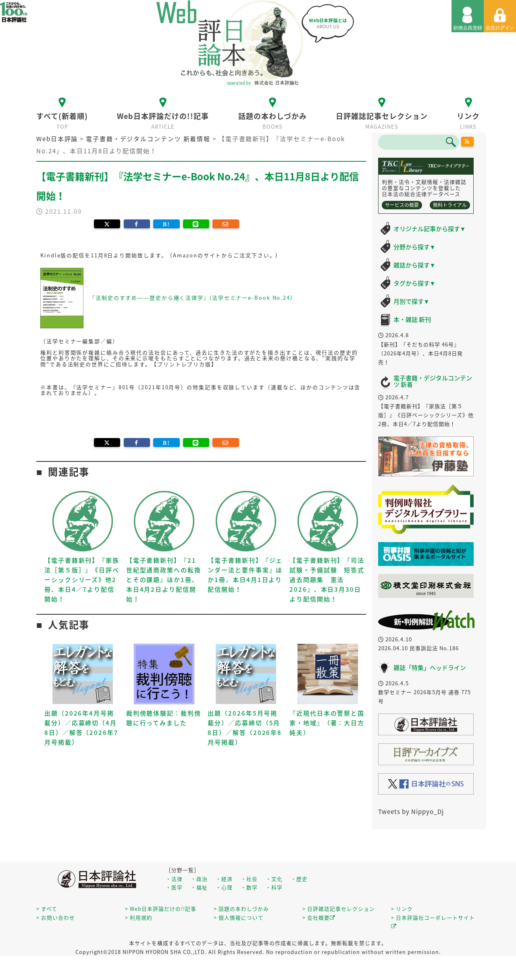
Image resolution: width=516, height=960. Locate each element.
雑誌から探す (414, 265)
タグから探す (414, 283)
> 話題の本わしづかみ (241, 908)
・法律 (174, 879)
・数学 (249, 887)
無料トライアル (450, 205)
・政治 (199, 879)
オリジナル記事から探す (429, 228)
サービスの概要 (402, 205)
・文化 (274, 879)
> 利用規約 (138, 917)
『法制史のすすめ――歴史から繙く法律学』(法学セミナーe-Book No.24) (191, 297)
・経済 (224, 879)
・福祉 (199, 887)
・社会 (249, 879)
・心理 (224, 887)
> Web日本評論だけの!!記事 (160, 908)
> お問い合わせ (55, 917)
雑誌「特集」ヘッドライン (429, 667)
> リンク (402, 908)
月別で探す (411, 301)
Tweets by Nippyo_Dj (411, 811)
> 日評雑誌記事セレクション (338, 908)
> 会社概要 (318, 917)
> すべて (46, 908)
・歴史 (299, 879)
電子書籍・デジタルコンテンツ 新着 (432, 381)
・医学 (174, 887)
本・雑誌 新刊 (412, 319)
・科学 (274, 887)
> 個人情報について (239, 917)
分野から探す (414, 246)
